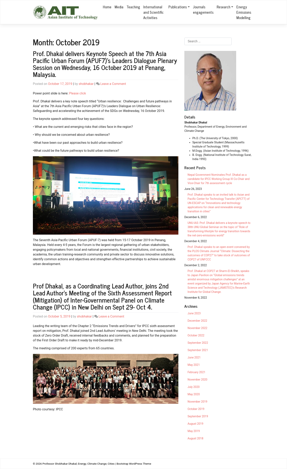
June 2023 (194, 313)
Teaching (133, 7)
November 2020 (197, 379)
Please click (77, 93)
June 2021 (194, 357)
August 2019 (195, 423)
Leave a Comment (113, 84)
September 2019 (198, 416)
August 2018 (195, 438)
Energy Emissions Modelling (243, 12)
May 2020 (194, 394)
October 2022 (196, 335)
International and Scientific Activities (153, 12)
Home (107, 7)
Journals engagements (203, 9)
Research (223, 7)
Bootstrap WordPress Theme (134, 463)
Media (119, 7)
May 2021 (194, 364)
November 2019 (197, 401)
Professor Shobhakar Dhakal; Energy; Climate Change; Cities (78, 463)
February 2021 (196, 372)
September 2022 (198, 342)
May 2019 (194, 431)
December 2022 (197, 320)
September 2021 (198, 350)
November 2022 (197, 328)
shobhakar (86, 84)
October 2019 (196, 409)
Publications (177, 7)
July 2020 (194, 386)
